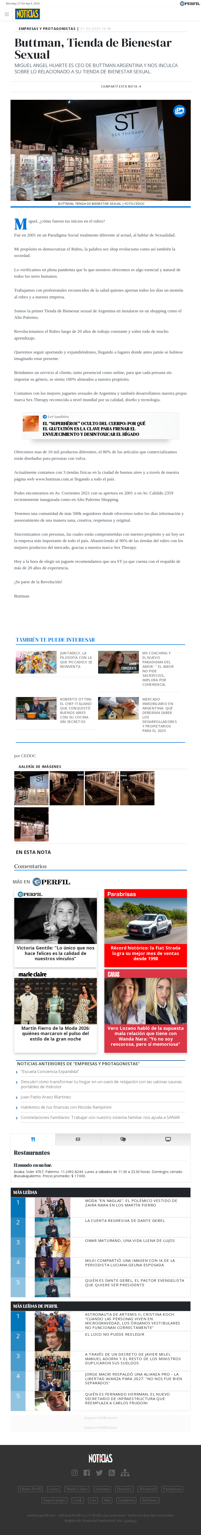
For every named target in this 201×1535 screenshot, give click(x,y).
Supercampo (54, 1500)
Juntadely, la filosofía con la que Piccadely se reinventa (76, 660)
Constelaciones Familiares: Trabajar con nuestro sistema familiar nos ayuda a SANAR (100, 1117)
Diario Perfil (30, 1489)
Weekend (147, 1489)
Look (77, 1500)
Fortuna (102, 1489)
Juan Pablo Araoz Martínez (46, 1097)
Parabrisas (172, 1489)
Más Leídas (25, 1192)
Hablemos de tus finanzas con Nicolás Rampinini (66, 1107)
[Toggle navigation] (8, 14)
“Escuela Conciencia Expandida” (50, 1071)
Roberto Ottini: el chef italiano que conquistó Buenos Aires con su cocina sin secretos (76, 710)
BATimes (149, 1500)
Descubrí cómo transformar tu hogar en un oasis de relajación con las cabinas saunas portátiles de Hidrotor (101, 1084)
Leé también (58, 416)
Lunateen (126, 1500)
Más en (41, 882)
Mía (107, 1500)
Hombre (124, 1489)
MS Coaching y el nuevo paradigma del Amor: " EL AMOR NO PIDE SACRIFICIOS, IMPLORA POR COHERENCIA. (158, 669)
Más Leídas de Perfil (35, 1306)
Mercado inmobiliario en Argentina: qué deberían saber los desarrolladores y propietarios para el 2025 (159, 715)
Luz (93, 1500)
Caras (54, 1489)
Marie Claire (77, 1489)
